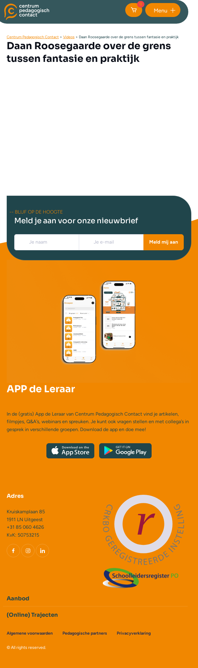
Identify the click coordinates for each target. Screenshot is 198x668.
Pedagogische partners (84, 633)
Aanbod (18, 598)
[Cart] (133, 10)
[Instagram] (28, 550)
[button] (162, 10)
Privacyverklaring (134, 633)
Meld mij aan (163, 242)
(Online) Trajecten (32, 615)
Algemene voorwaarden (30, 633)
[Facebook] (13, 550)
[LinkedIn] (42, 550)
